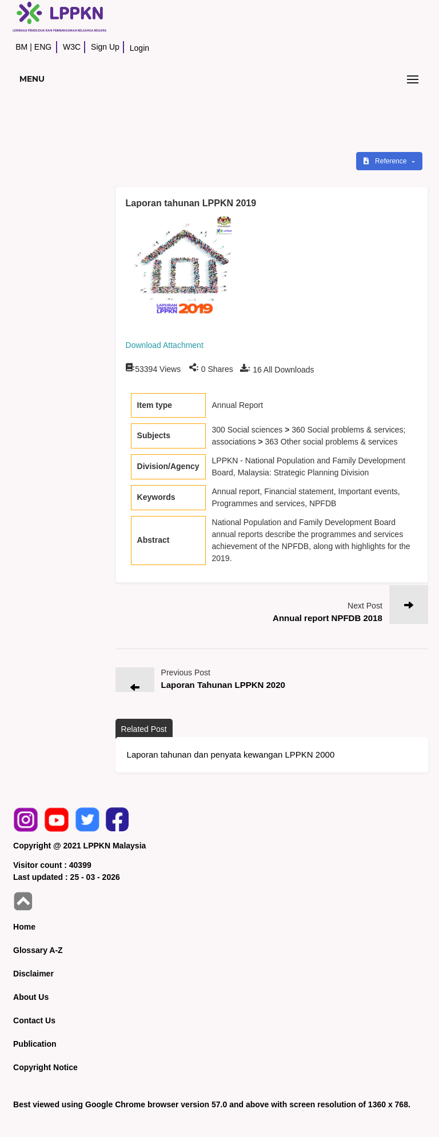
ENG (42, 46)
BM (21, 46)
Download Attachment (164, 345)
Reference (386, 161)
